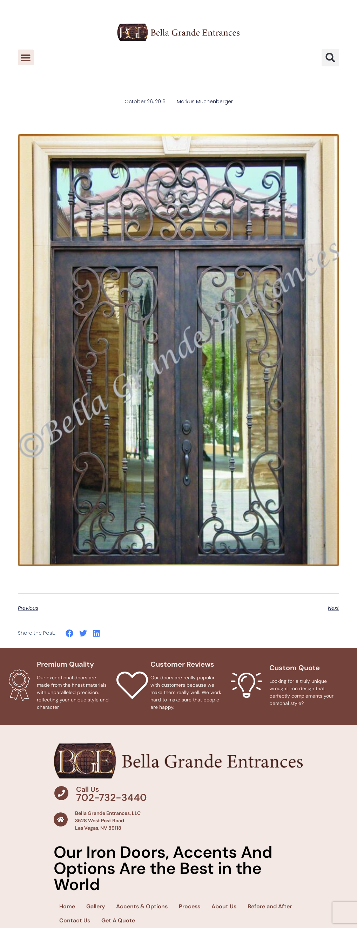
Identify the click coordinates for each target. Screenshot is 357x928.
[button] (26, 57)
